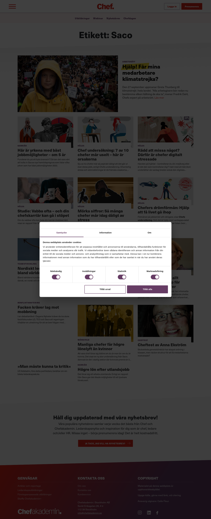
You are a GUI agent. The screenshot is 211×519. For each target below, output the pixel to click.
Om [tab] (149, 232)
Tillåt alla (147, 289)
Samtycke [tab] (61, 232)
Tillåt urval (104, 289)
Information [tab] (105, 232)
